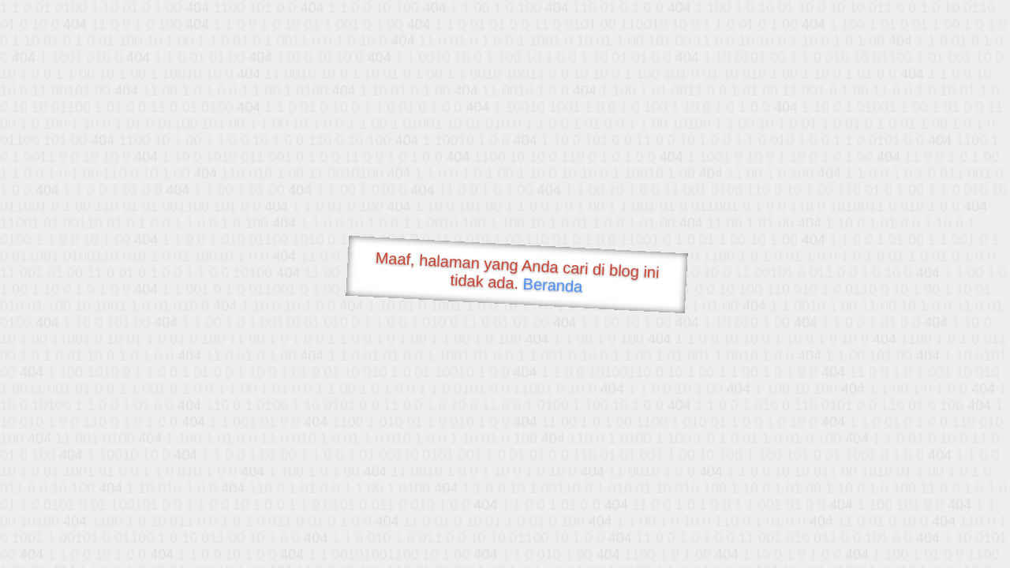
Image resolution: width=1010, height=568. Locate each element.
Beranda (552, 285)
